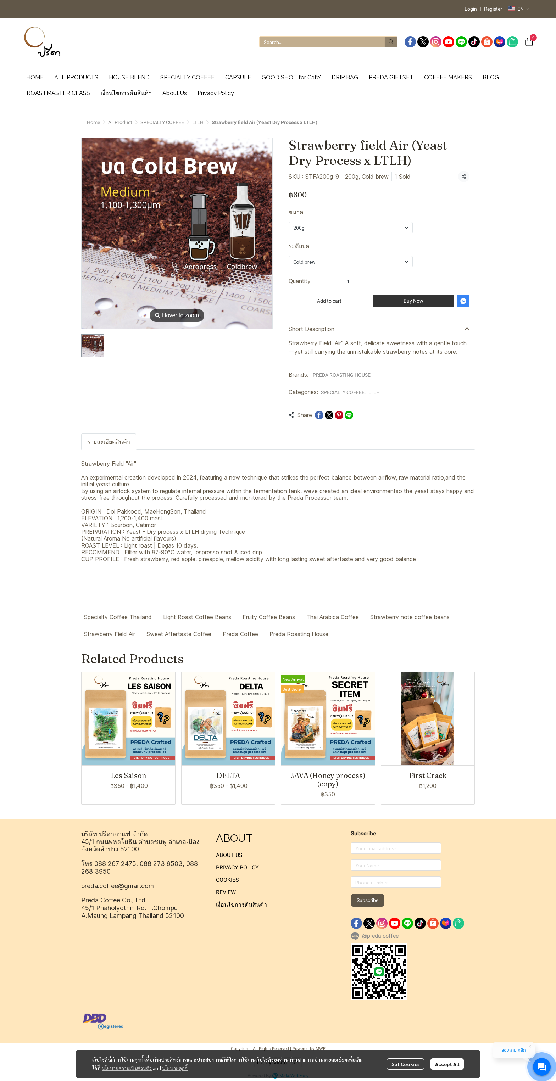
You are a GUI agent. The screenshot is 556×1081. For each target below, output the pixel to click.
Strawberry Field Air (109, 634)
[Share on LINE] (349, 415)
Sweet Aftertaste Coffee (178, 634)
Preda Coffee (240, 634)
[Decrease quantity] (335, 281)
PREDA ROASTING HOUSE (342, 375)
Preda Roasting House (298, 634)
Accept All (447, 1064)
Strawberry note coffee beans (410, 617)
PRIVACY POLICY (237, 867)
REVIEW (226, 892)
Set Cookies (405, 1064)
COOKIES (227, 879)
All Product (120, 122)
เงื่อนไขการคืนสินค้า (241, 904)
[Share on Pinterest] (339, 415)
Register (493, 9)
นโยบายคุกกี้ (175, 1068)
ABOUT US (229, 855)
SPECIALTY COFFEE (162, 122)
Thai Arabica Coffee (332, 617)
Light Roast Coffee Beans (197, 617)
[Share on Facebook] (319, 415)
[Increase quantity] (361, 281)
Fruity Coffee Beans (269, 617)
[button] (518, 9)
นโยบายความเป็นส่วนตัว (127, 1068)
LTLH (198, 122)
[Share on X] (329, 415)
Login (471, 9)
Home (93, 122)
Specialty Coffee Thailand (118, 617)
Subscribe (367, 900)
